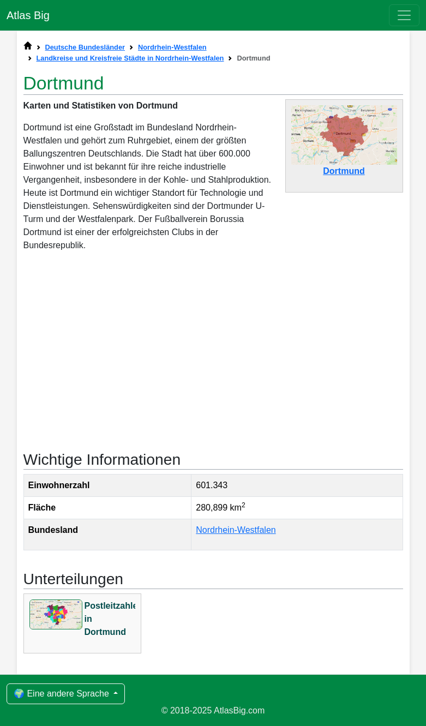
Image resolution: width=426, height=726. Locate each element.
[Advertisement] (213, 350)
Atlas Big (28, 15)
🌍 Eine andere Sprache (62, 693)
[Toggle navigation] (404, 15)
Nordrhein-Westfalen (235, 530)
